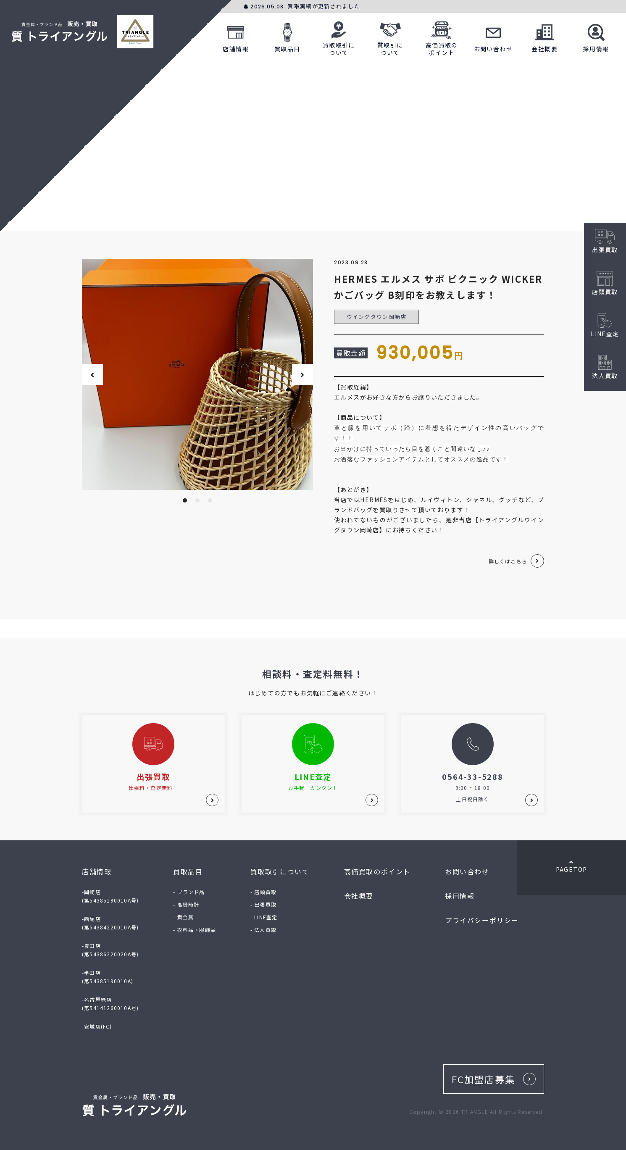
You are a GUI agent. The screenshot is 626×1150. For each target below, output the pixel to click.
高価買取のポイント (442, 36)
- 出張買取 (263, 904)
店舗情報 (236, 36)
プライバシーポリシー (482, 920)
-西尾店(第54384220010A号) (110, 923)
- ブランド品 (189, 891)
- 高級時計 (186, 904)
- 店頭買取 (263, 891)
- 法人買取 (263, 929)
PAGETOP (571, 866)
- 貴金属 (183, 917)
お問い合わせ (493, 36)
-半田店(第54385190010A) (107, 976)
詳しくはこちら (508, 561)
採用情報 (596, 36)
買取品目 (287, 36)
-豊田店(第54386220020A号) (110, 950)
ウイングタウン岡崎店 (377, 317)
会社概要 (544, 36)
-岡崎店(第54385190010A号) (110, 896)
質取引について (390, 36)
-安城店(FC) (97, 1026)
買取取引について (339, 36)
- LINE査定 (264, 917)
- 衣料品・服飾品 (194, 929)
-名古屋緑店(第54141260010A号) (110, 1003)
